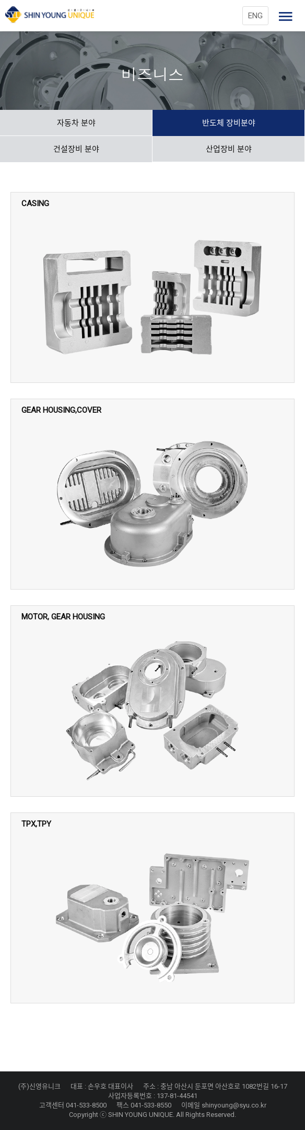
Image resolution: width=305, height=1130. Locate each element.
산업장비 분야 (229, 149)
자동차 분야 (76, 123)
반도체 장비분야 (228, 123)
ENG (255, 15)
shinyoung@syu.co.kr (234, 1105)
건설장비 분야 (76, 149)
